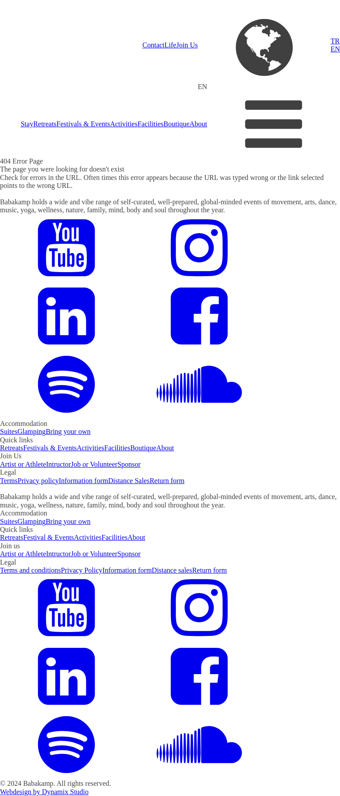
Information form (83, 480)
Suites (8, 431)
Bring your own (68, 431)
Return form (167, 480)
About (198, 124)
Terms (9, 480)
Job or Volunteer (94, 464)
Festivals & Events (83, 124)
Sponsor (128, 464)
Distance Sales (129, 480)
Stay (27, 124)
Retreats (44, 124)
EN (335, 49)
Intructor (58, 464)
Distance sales (172, 570)
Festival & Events (48, 537)
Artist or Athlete (23, 464)
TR (335, 41)
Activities (123, 124)
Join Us (186, 45)
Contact (154, 45)
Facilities (151, 124)
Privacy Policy (82, 570)
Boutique (176, 124)
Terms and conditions (30, 570)
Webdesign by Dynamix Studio (44, 792)
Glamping (31, 431)
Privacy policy (38, 480)
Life (171, 45)
